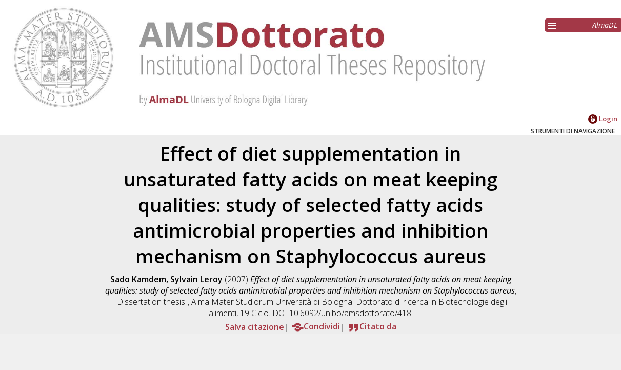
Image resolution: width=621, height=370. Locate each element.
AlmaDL (604, 25)
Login (602, 118)
